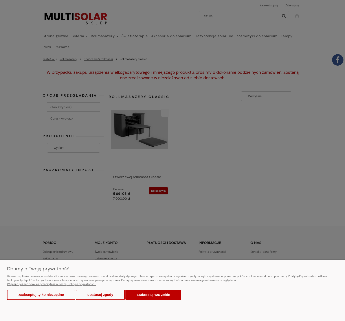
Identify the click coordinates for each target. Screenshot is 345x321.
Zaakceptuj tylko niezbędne (41, 295)
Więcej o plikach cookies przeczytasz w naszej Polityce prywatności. (51, 284)
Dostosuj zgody (100, 295)
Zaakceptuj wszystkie (153, 295)
